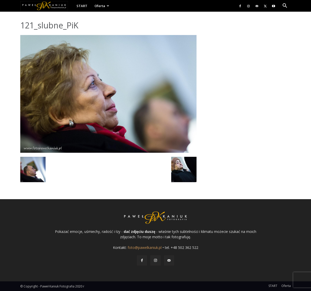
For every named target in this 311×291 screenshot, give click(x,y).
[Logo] (46, 6)
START (81, 6)
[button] (285, 6)
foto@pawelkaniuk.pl (145, 247)
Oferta (101, 6)
